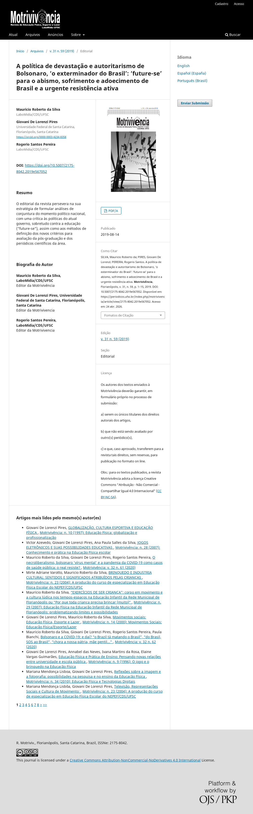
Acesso (239, 3)
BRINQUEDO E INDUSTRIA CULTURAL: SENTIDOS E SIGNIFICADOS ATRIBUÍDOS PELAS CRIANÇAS (89, 575)
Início (20, 51)
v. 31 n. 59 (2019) (62, 51)
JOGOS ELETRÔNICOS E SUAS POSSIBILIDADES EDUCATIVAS (87, 545)
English (183, 65)
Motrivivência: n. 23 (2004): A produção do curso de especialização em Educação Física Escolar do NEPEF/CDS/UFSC (94, 694)
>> (45, 704)
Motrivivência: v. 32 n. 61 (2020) (109, 567)
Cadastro (221, 3)
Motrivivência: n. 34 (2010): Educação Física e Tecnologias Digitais (80, 681)
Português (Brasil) (192, 80)
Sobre (76, 34)
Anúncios (55, 34)
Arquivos (32, 34)
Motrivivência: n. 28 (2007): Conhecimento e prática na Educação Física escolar (93, 550)
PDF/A (113, 211)
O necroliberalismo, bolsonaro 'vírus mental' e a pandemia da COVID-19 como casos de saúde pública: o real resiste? (94, 562)
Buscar (233, 34)
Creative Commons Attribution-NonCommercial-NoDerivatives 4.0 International (135, 760)
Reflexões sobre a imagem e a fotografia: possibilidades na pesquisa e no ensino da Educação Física (93, 674)
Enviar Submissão (195, 103)
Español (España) (191, 73)
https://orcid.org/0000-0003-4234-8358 (41, 137)
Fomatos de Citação (118, 315)
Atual (13, 34)
